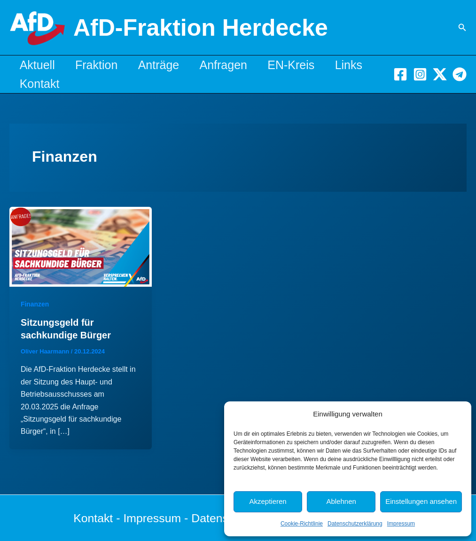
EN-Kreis (304, 64)
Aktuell (38, 64)
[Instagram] (420, 74)
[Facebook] (400, 74)
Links (34, 83)
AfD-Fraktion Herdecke (200, 28)
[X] (440, 74)
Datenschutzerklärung (355, 523)
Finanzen (35, 304)
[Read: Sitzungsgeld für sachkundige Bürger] (80, 246)
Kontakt (92, 83)
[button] (462, 28)
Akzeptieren (267, 501)
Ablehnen (341, 501)
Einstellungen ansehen (421, 501)
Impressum (401, 523)
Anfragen (234, 64)
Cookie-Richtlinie (302, 523)
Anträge (166, 64)
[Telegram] (460, 74)
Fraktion (101, 64)
